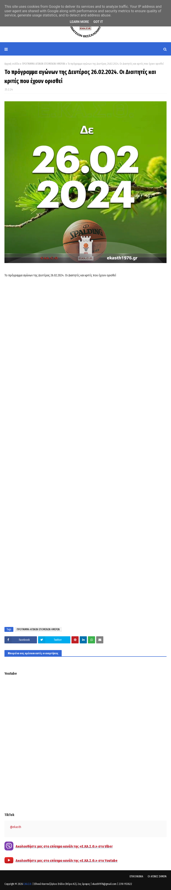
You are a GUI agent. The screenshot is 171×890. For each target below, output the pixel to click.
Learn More (79, 22)
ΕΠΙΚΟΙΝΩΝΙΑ (136, 876)
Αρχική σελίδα (11, 63)
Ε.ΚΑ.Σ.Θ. (27, 884)
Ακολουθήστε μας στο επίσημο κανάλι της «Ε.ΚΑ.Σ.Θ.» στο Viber (64, 846)
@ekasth (15, 827)
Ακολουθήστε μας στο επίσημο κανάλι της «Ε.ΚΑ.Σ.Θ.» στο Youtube (67, 860)
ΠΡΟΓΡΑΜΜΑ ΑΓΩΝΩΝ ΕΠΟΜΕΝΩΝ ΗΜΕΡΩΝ (43, 63)
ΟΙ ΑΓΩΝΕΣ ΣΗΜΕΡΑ (157, 876)
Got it (98, 22)
